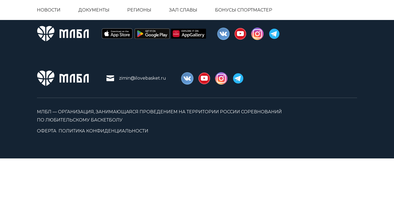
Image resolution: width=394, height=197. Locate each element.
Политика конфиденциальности (103, 131)
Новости (48, 10)
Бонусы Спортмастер (243, 10)
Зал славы (183, 10)
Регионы (139, 10)
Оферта (46, 131)
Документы (93, 10)
